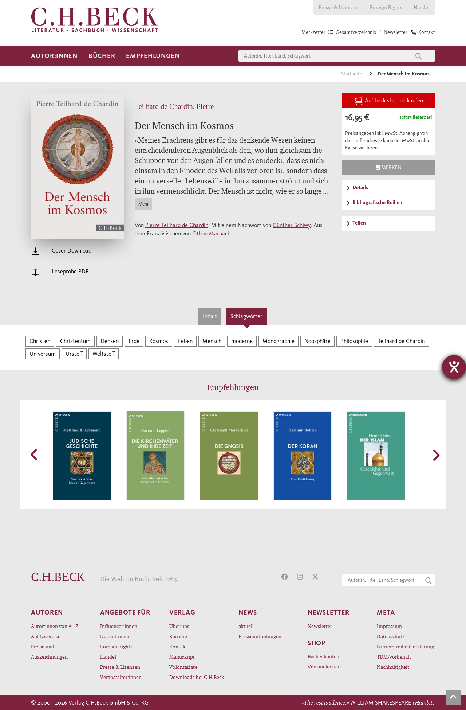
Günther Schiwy (292, 225)
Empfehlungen (153, 56)
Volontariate (183, 667)
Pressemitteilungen (259, 636)
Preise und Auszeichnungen (49, 651)
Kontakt (178, 646)
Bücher (101, 56)
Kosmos (158, 341)
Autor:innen (54, 56)
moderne (242, 341)
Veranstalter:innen (121, 677)
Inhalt (210, 316)
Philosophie (354, 341)
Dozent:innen (115, 636)
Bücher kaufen (323, 656)
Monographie (278, 341)
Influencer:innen (118, 626)
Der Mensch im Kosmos (404, 74)
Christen (39, 341)
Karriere (178, 636)
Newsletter (320, 626)
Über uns (179, 626)
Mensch (211, 341)
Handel (422, 7)
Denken (109, 341)
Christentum (75, 341)
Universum (42, 353)
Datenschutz (391, 636)
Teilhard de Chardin (401, 341)
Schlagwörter (246, 316)
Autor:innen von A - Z (54, 626)
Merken (389, 167)
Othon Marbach (211, 233)
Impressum (389, 626)
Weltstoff (103, 353)
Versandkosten (324, 666)
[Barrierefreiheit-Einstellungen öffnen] (454, 367)
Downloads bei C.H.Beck (196, 677)
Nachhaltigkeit (393, 667)
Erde (134, 341)
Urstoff (74, 353)
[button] (34, 454)
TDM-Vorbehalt (394, 657)
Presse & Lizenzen (339, 7)
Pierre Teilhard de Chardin (176, 225)
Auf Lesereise (45, 636)
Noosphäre (317, 341)
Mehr (143, 204)
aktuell (246, 626)
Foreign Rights (386, 7)
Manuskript (182, 657)
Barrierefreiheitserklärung (405, 646)
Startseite (352, 74)
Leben (185, 341)
